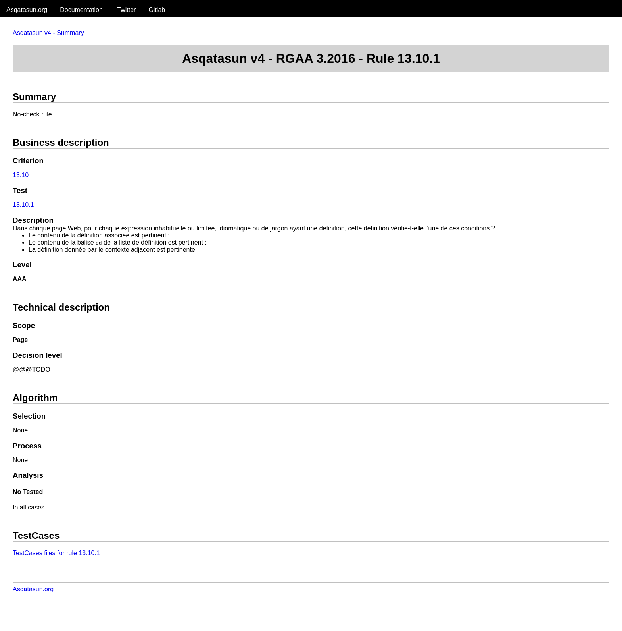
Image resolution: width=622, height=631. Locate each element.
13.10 (21, 175)
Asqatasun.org (26, 9)
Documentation (81, 9)
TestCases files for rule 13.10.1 (56, 553)
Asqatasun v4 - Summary (48, 32)
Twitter (126, 9)
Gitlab (156, 9)
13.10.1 (23, 204)
